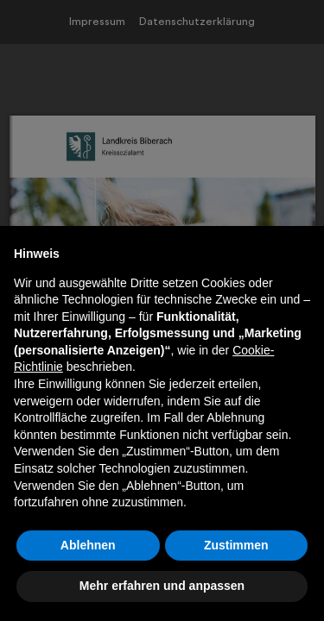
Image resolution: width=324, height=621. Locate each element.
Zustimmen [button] (236, 545)
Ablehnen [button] (88, 545)
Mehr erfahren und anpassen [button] (162, 586)
